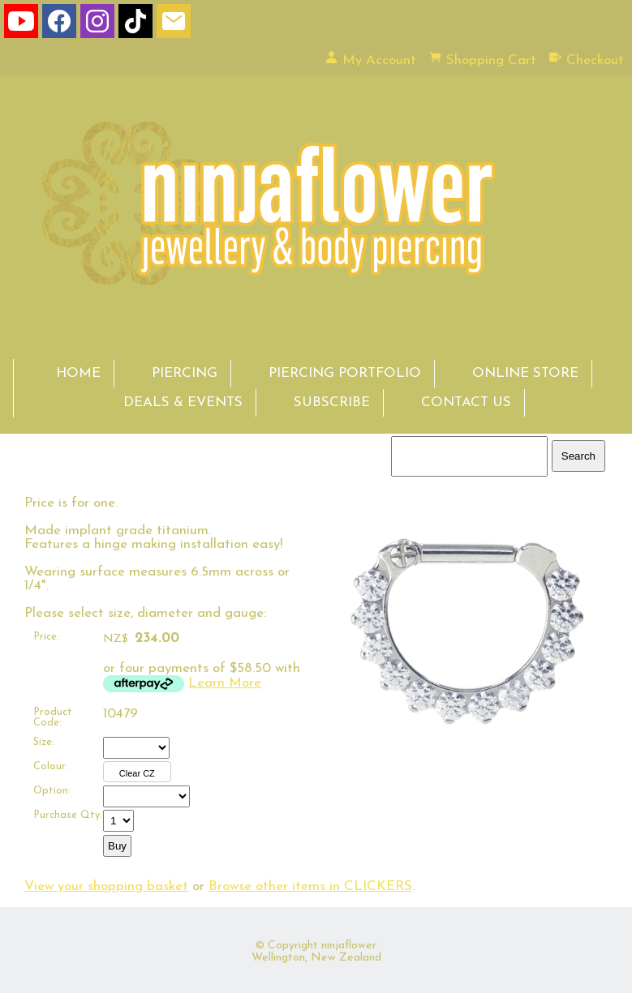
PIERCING (184, 373)
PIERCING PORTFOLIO (345, 373)
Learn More (224, 683)
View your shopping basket (106, 886)
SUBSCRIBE (332, 402)
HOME (78, 373)
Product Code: (52, 717)
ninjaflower (348, 945)
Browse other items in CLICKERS (310, 886)
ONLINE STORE (525, 373)
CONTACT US (466, 402)
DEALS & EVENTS (183, 402)
